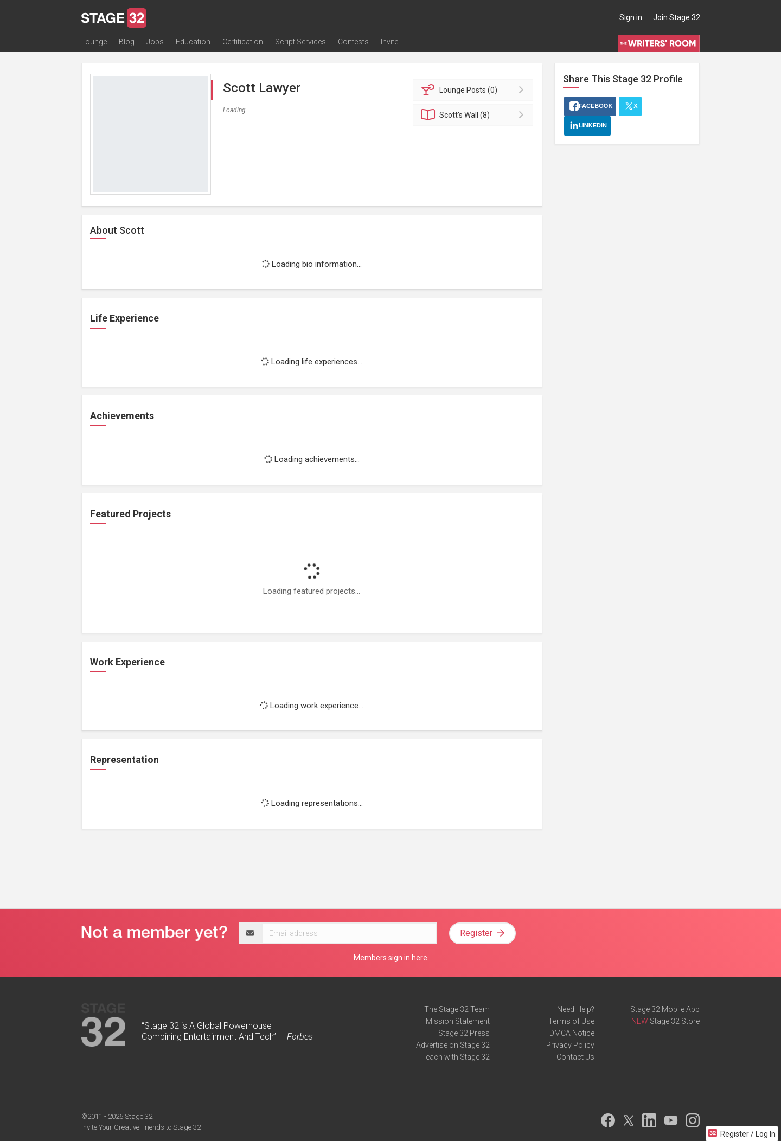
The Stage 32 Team (457, 1009)
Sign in (630, 17)
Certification (242, 41)
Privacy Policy (570, 1045)
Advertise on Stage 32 (453, 1045)
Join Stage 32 (676, 17)
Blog (127, 41)
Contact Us (575, 1057)
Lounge (94, 41)
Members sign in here (390, 957)
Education (193, 41)
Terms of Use (571, 1021)
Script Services (300, 41)
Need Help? (575, 1009)
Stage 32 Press (464, 1033)
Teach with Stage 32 (455, 1057)
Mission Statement (458, 1021)
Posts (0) (475, 90)
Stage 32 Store (675, 1021)
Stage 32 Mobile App (665, 1009)
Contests (353, 41)
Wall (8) (475, 114)
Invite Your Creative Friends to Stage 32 (141, 1127)
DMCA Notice (571, 1033)
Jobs (155, 41)
